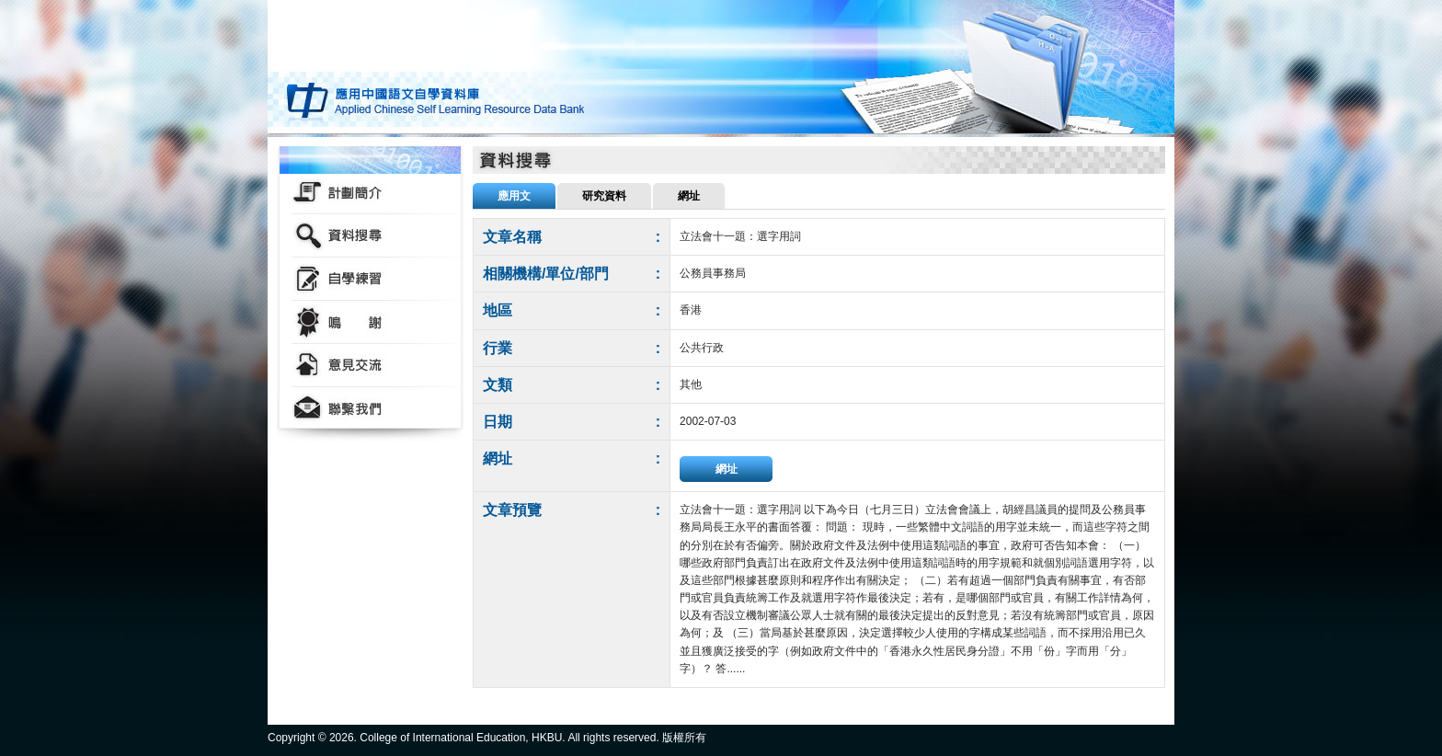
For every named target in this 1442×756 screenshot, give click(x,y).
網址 (726, 469)
